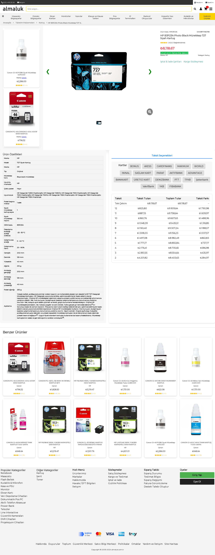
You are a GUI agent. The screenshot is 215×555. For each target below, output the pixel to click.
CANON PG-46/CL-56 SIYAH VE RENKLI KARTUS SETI (54, 382)
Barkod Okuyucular (147, 17)
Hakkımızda (79, 480)
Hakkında (41, 544)
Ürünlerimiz (79, 473)
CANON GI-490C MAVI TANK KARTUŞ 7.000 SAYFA (196, 443)
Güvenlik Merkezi (83, 544)
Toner (39, 479)
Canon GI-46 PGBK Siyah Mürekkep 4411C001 (21, 74)
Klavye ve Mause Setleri (95, 17)
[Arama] (194, 9)
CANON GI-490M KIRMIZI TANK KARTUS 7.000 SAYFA (19, 443)
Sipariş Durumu (153, 473)
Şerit (39, 476)
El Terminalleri (130, 17)
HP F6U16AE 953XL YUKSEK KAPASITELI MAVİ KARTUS (90, 382)
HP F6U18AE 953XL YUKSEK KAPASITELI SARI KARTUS (54, 443)
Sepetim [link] (210, 2)
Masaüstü (6, 476)
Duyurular (54, 544)
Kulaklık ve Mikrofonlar (189, 17)
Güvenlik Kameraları (12, 516)
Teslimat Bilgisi (152, 476)
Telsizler (5, 509)
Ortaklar (136, 544)
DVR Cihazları (8, 519)
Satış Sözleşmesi (117, 473)
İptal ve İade (115, 480)
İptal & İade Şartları (170, 61)
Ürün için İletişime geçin (174, 53)
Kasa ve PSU (7, 486)
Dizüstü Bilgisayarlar (36, 17)
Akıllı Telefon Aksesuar (13, 502)
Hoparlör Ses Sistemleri (167, 17)
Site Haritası (171, 544)
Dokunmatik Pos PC (12, 499)
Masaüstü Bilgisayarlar (16, 17)
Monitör (5, 489)
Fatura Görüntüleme (155, 483)
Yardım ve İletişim (153, 544)
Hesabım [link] (198, 2)
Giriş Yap (197, 475)
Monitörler (66, 16)
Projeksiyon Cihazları (12, 522)
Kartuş (40, 473)
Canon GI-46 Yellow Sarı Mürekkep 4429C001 (196, 382)
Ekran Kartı (7, 493)
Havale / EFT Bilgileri (84, 483)
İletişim (21, 2)
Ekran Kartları (52, 17)
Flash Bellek (7, 479)
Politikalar (124, 544)
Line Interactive (9, 512)
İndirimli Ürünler (207, 17)
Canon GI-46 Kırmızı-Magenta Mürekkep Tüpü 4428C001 (125, 382)
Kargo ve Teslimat (118, 476)
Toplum (66, 544)
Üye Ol (197, 481)
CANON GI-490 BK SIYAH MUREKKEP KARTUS (160, 382)
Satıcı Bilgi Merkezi (105, 544)
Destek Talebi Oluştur (156, 486)
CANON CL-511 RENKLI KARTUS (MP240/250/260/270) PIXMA (89, 443)
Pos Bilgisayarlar (114, 17)
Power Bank (7, 506)
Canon (24, 78)
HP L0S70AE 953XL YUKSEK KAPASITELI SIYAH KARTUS (125, 443)
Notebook (6, 473)
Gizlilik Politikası (117, 483)
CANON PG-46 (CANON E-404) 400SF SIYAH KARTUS (21, 133)
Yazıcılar (78, 16)
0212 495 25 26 (8, 2)
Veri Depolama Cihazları (14, 496)
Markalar (77, 476)
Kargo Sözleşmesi (193, 61)
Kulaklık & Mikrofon (12, 483)
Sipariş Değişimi (153, 480)
